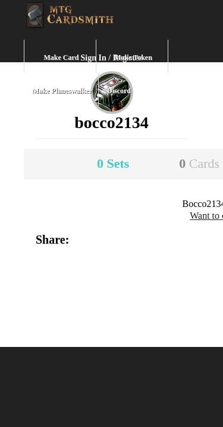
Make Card (61, 57)
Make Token (133, 57)
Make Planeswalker (62, 91)
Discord (119, 91)
